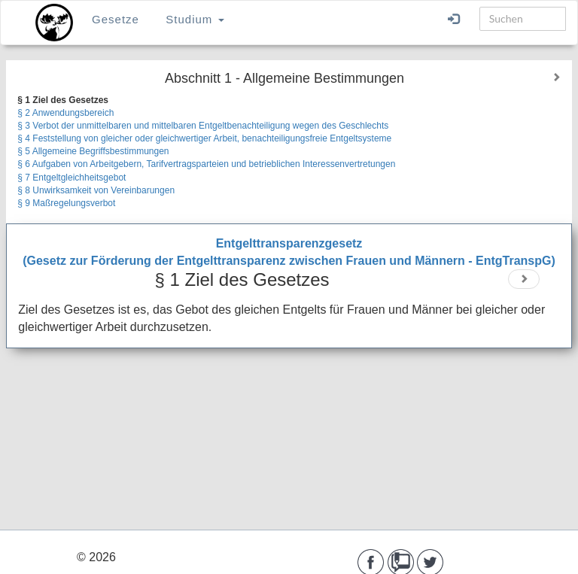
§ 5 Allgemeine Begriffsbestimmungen (93, 151)
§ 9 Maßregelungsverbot (66, 203)
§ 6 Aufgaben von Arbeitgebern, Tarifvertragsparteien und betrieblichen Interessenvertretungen (206, 164)
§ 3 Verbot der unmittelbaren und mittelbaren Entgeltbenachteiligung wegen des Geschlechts (202, 125)
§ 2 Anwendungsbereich (65, 113)
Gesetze (115, 19)
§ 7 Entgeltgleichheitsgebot (71, 177)
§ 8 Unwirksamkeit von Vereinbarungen (96, 190)
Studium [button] (195, 19)
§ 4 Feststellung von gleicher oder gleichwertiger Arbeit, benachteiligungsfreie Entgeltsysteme (204, 138)
